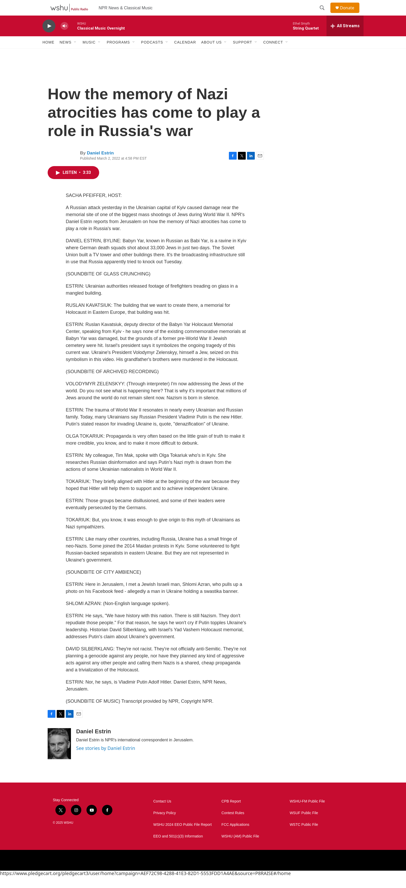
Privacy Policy (164, 825)
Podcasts (152, 54)
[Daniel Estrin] (59, 755)
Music (89, 54)
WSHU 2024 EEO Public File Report (182, 836)
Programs (118, 54)
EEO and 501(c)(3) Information (178, 848)
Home (48, 54)
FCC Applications (235, 836)
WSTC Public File (304, 836)
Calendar (185, 54)
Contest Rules (232, 825)
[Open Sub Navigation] (75, 54)
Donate (350, 13)
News (65, 54)
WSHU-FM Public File (307, 813)
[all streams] (345, 37)
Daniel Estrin (100, 164)
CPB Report (231, 813)
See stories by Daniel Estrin (105, 760)
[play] (49, 38)
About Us (211, 54)
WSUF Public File (304, 825)
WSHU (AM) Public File (240, 848)
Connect (273, 54)
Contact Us (162, 813)
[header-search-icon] (324, 13)
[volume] (64, 38)
